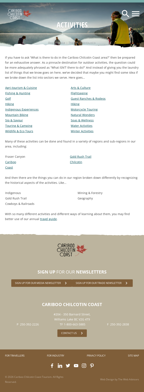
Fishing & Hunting (17, 93)
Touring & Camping (18, 126)
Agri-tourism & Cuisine (21, 88)
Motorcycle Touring (84, 109)
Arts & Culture (81, 88)
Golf (8, 99)
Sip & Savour (14, 120)
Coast (9, 167)
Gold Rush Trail (80, 157)
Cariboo (10, 162)
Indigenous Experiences (22, 109)
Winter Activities (82, 131)
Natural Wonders (83, 115)
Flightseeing (79, 93)
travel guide (48, 219)
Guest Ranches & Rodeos (88, 99)
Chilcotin (76, 162)
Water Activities (81, 126)
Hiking (9, 104)
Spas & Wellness (82, 120)
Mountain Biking (16, 115)
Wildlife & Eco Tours (19, 131)
